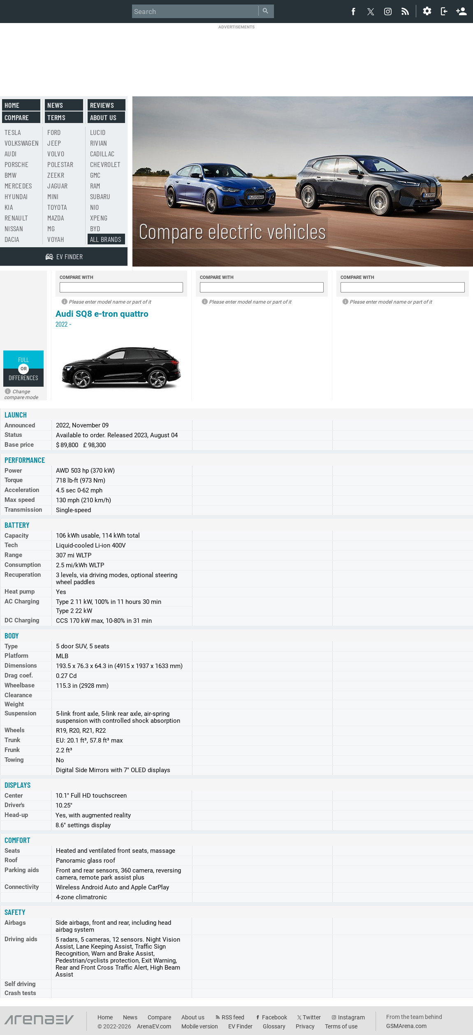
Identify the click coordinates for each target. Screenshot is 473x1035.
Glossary (274, 1026)
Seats (12, 850)
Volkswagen (22, 142)
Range (13, 555)
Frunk (12, 750)
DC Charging (22, 620)
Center (14, 795)
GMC (95, 174)
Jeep (54, 142)
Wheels (15, 730)
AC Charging (22, 601)
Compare (17, 117)
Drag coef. (19, 675)
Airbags (15, 922)
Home (12, 104)
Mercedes (18, 185)
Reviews (102, 104)
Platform (16, 655)
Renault (16, 217)
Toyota (57, 206)
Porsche (16, 164)
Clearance (18, 695)
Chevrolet (105, 164)
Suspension (20, 713)
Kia (9, 206)
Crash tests (20, 993)
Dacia (12, 239)
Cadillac (102, 153)
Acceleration (22, 490)
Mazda (55, 217)
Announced (20, 425)
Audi (10, 153)
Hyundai (16, 196)
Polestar (60, 164)
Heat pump (20, 591)
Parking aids (22, 870)
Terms (56, 117)
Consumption (23, 565)
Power (13, 470)
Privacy (305, 1026)
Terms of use (341, 1026)
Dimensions (21, 665)
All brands (105, 239)
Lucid (98, 132)
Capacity (17, 535)
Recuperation (23, 574)
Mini (52, 196)
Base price (19, 444)
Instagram (351, 1017)
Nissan (14, 228)
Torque (14, 480)
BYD (95, 228)
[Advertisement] (236, 55)
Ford (53, 132)
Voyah (55, 239)
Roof (11, 860)
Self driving (20, 984)
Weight (14, 704)
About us (103, 117)
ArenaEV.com (154, 1026)
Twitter (312, 1017)
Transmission (23, 509)
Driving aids (21, 939)
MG (51, 228)
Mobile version (199, 1026)
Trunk (12, 740)
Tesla (13, 132)
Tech (11, 545)
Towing (14, 759)
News (55, 104)
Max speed (20, 500)
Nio (94, 206)
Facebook (274, 1017)
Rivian (98, 142)
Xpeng (99, 217)
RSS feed (233, 1017)
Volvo (55, 153)
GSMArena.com (406, 1026)
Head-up (16, 815)
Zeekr (55, 174)
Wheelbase (20, 685)
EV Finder (240, 1026)
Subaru (100, 196)
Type (11, 646)
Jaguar (57, 185)
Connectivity (22, 887)
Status (13, 435)
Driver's (15, 805)
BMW (10, 174)
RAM (95, 185)
